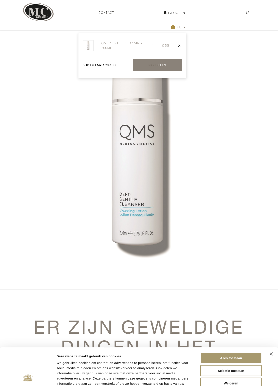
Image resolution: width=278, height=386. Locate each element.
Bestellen (157, 65)
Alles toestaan (231, 323)
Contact (106, 12)
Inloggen (174, 12)
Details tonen (66, 377)
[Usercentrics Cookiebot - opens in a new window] (28, 377)
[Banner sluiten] (271, 318)
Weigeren (231, 348)
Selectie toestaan (231, 335)
